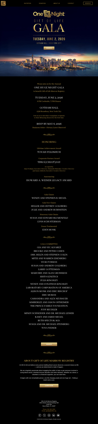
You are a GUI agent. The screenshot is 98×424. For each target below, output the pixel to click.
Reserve (88, 3)
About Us (56, 3)
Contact (71, 3)
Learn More (49, 385)
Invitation (27, 3)
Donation (42, 3)
